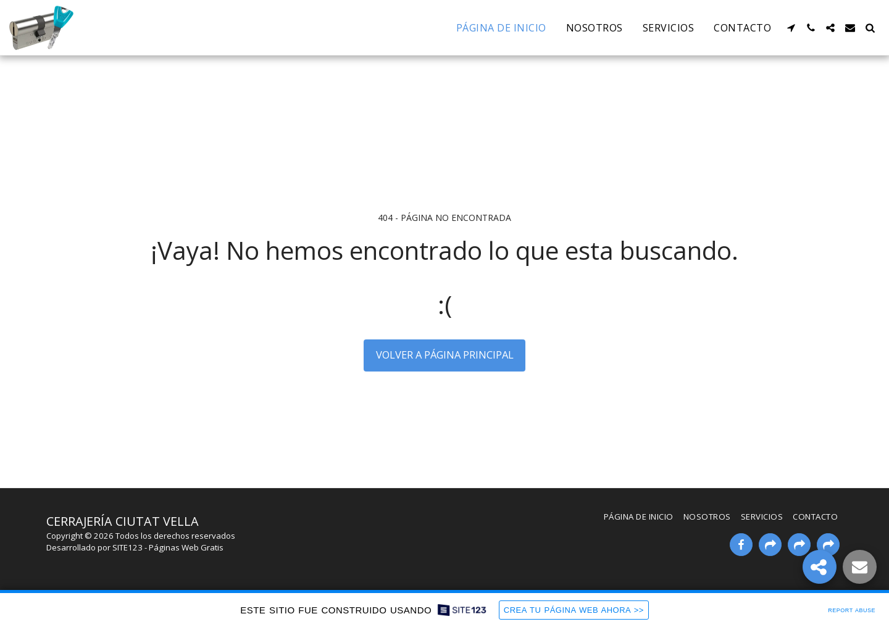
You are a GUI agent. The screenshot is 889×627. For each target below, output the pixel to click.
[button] (791, 28)
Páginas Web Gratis (186, 547)
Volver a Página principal (445, 354)
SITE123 (127, 547)
